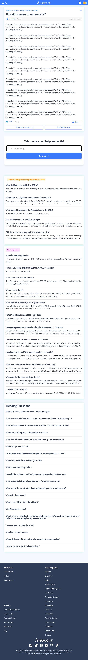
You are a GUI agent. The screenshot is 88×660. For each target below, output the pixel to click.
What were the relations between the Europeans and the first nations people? (39, 418)
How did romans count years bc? (26, 14)
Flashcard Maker (10, 618)
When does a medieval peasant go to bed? (24, 460)
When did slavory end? (15, 495)
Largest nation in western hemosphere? (23, 546)
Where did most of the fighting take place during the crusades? (33, 539)
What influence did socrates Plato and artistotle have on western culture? (37, 425)
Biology (47, 580)
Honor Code (8, 614)
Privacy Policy (50, 622)
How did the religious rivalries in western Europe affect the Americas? (36, 474)
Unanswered (8, 580)
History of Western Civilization (28, 10)
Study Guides (8, 622)
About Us (48, 610)
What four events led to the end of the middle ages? (28, 411)
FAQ (5, 631)
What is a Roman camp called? (19, 467)
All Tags (6, 576)
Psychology (49, 593)
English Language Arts (53, 589)
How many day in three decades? (20, 525)
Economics (49, 601)
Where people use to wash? (17, 446)
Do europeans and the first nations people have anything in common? (35, 453)
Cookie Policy (50, 631)
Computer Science (51, 597)
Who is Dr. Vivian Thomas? (17, 532)
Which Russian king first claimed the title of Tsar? (27, 432)
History (15, 10)
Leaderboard (8, 572)
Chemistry (48, 576)
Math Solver (8, 627)
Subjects (8, 10)
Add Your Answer (63, 127)
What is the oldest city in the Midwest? (22, 502)
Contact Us (49, 614)
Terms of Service (51, 618)
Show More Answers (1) (25, 127)
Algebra (48, 572)
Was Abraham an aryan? (16, 509)
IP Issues (48, 635)
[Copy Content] (75, 122)
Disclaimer (48, 627)
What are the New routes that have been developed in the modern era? (36, 488)
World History (50, 584)
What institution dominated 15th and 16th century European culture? (35, 439)
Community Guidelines (12, 610)
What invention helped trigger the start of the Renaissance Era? (33, 481)
